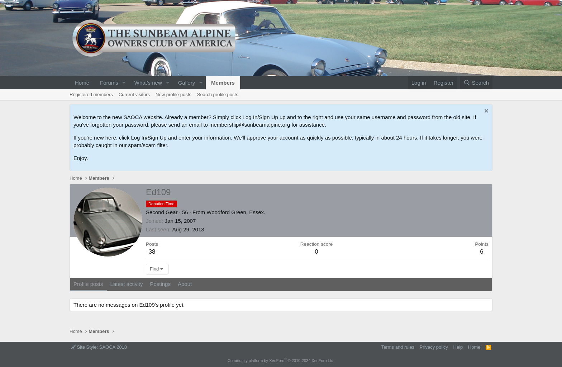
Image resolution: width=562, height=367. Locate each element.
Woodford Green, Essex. (235, 212)
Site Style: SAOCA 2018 (99, 347)
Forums (109, 83)
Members (223, 83)
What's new (148, 83)
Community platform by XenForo (281, 360)
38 (152, 251)
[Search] (476, 82)
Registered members (91, 94)
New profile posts (173, 94)
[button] (124, 82)
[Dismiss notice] (485, 112)
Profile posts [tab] (88, 284)
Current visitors (134, 94)
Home (82, 83)
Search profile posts (217, 94)
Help (458, 347)
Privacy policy (434, 347)
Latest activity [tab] (126, 284)
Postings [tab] (160, 284)
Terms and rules (397, 347)
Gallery (186, 83)
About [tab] (185, 284)
